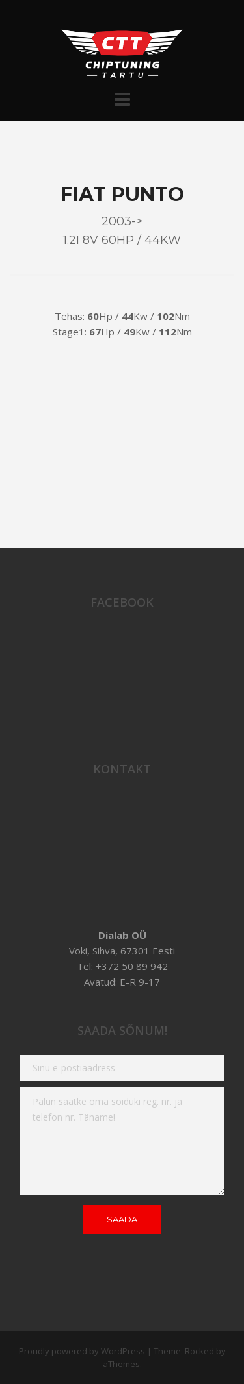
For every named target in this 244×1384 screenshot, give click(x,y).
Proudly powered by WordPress (82, 1351)
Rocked (199, 1351)
